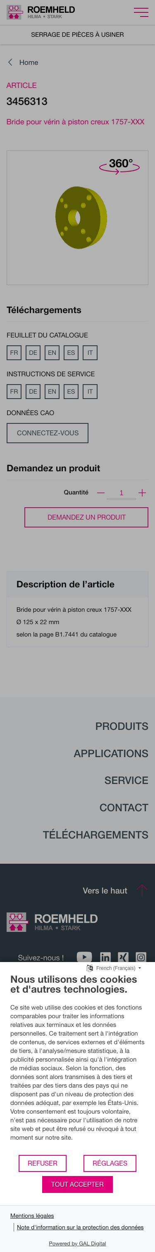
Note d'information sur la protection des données (80, 1227)
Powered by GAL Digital (77, 1243)
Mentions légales (32, 1215)
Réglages (110, 1163)
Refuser (42, 1163)
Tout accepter (77, 1184)
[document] (77, 1063)
